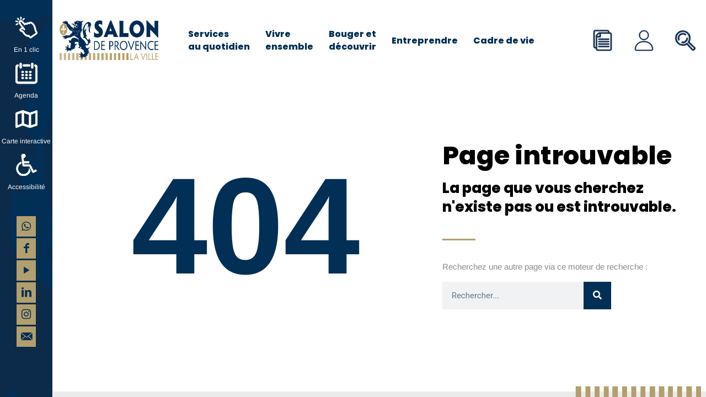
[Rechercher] (597, 295)
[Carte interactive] (26, 119)
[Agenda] (26, 73)
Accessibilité (26, 187)
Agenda (26, 95)
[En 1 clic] (26, 28)
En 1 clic (26, 49)
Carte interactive (26, 141)
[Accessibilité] (26, 165)
